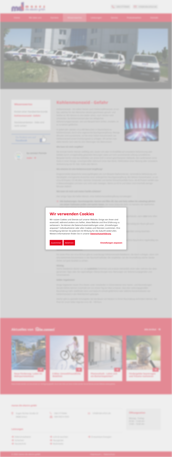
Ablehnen (69, 242)
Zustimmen (56, 242)
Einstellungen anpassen (111, 242)
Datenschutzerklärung (100, 233)
